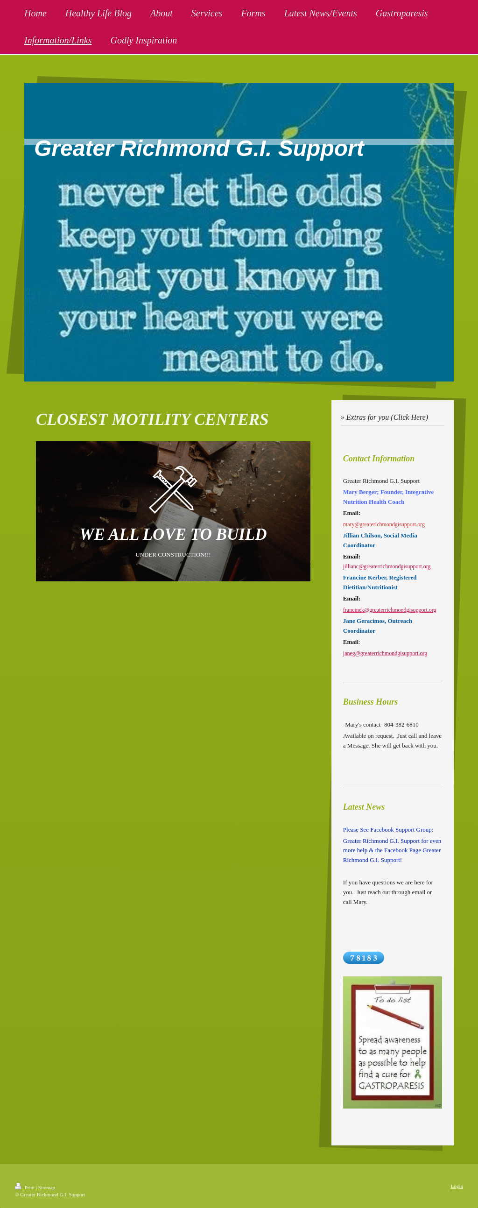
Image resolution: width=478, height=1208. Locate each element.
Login (457, 1186)
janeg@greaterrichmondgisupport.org (385, 653)
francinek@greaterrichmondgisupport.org (389, 610)
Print (25, 1187)
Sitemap (46, 1187)
